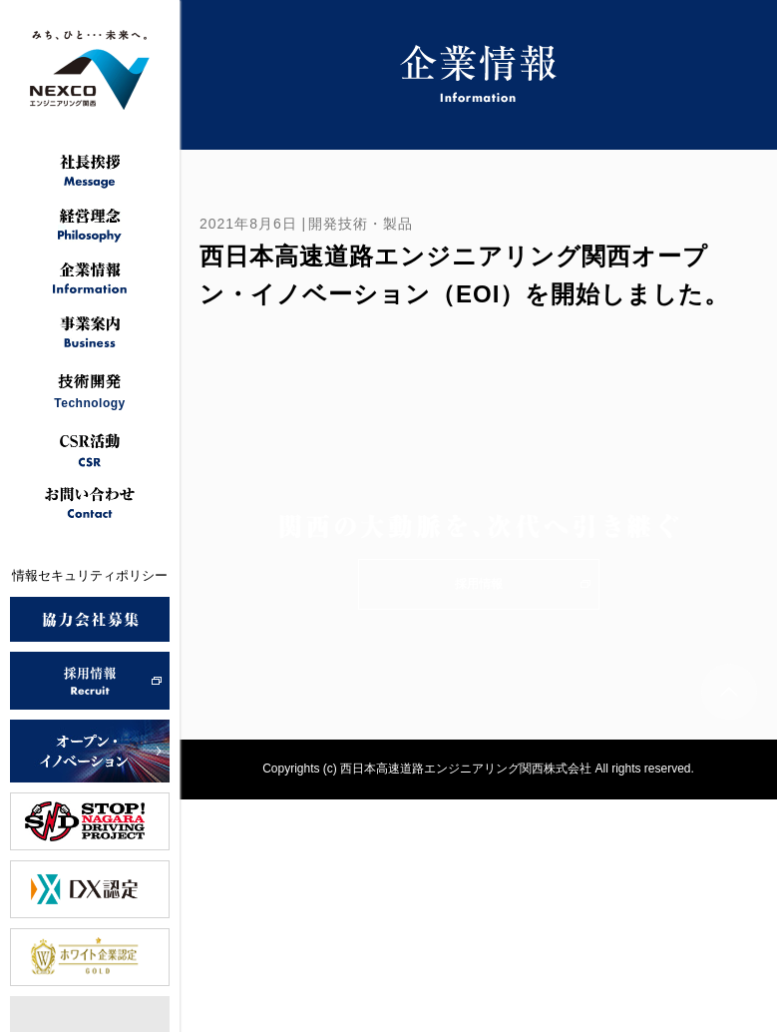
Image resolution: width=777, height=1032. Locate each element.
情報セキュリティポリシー (90, 575)
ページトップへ (729, 692)
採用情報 (479, 584)
